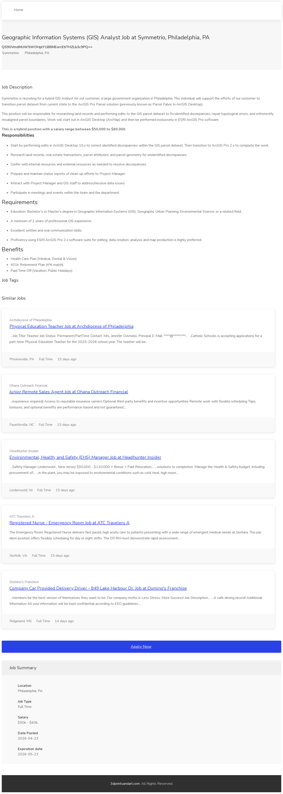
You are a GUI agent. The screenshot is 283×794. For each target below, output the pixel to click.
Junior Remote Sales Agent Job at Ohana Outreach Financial (68, 392)
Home (18, 8)
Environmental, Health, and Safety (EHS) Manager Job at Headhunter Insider (85, 457)
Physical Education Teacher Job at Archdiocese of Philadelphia (71, 326)
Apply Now (141, 646)
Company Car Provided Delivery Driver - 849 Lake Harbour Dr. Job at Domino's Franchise (98, 588)
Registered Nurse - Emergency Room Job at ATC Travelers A (69, 523)
